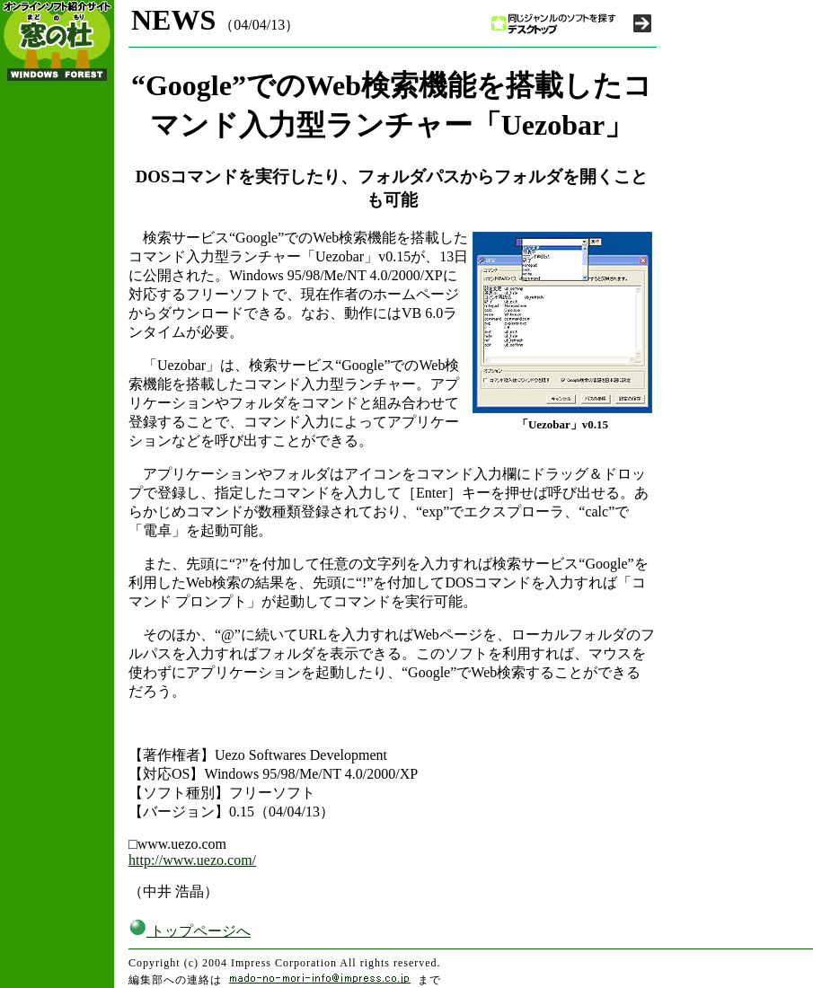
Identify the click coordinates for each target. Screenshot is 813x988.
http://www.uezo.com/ (192, 860)
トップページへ (189, 931)
